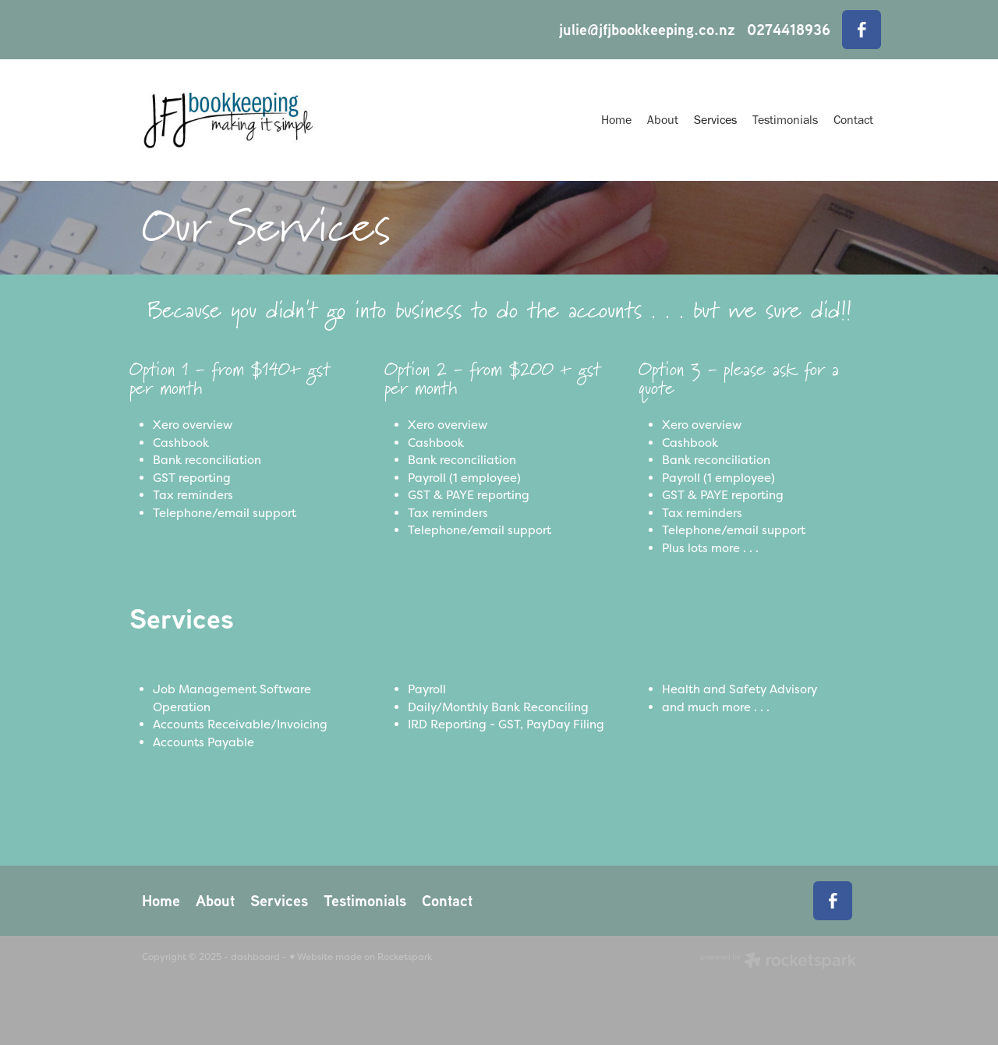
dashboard (255, 957)
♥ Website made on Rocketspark (360, 957)
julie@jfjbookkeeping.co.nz (647, 29)
